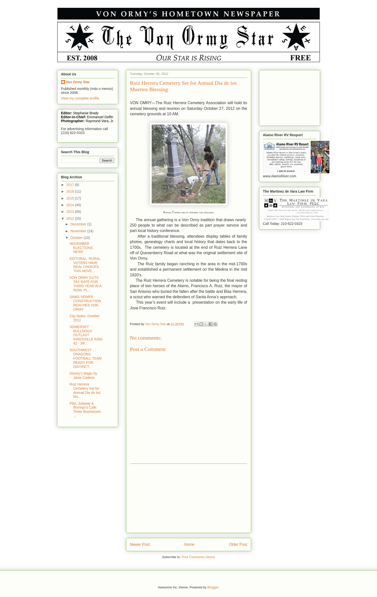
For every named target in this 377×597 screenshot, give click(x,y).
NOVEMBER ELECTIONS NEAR (81, 248)
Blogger (212, 587)
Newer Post (140, 544)
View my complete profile (80, 98)
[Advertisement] (189, 498)
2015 (70, 198)
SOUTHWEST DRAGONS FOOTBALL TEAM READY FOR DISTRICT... (85, 358)
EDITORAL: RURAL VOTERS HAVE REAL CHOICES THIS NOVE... (84, 265)
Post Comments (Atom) (198, 557)
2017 (70, 185)
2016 (70, 191)
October (77, 238)
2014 (70, 205)
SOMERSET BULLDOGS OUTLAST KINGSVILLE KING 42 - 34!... (86, 335)
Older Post (238, 544)
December (78, 224)
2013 (70, 212)
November (78, 231)
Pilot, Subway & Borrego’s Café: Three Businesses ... (85, 409)
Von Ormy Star (78, 82)
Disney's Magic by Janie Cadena (83, 375)
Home (189, 544)
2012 (70, 218)
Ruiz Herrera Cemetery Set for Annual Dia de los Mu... (84, 390)
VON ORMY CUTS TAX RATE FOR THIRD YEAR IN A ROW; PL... (85, 284)
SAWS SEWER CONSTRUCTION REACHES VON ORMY (85, 303)
